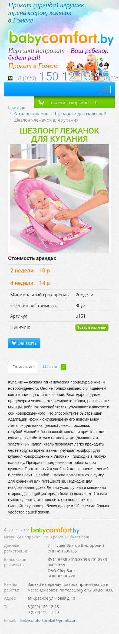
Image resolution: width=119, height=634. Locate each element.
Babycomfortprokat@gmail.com (49, 620)
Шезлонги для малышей (80, 114)
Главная (16, 107)
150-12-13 (65, 76)
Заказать (24, 343)
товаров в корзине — (68, 102)
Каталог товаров (31, 114)
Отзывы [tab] (54, 367)
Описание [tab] (23, 367)
